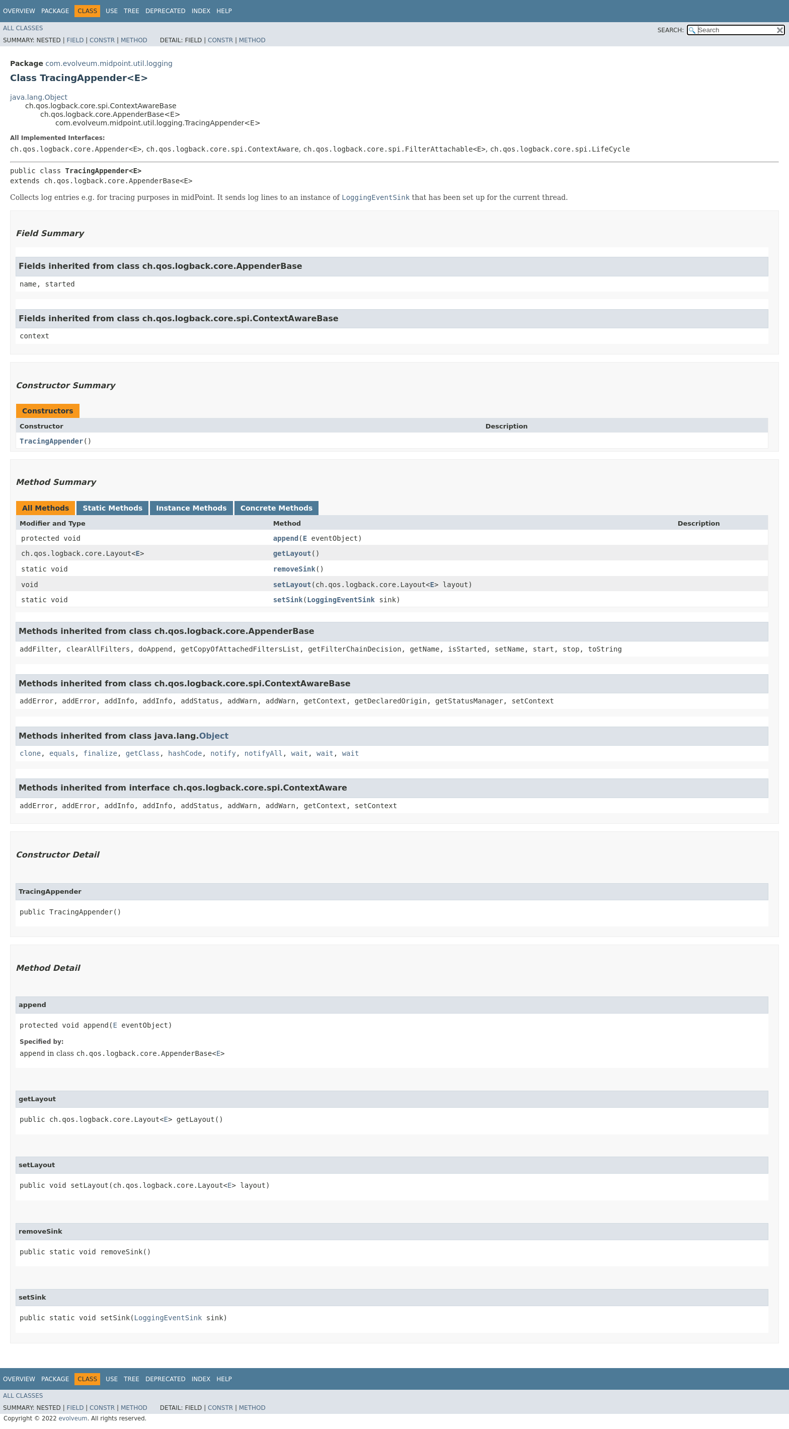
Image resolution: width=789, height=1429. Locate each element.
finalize (100, 753)
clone (30, 753)
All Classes (23, 28)
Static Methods (112, 508)
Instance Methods (191, 508)
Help (224, 11)
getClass (143, 753)
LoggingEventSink (341, 600)
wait (299, 753)
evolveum (72, 1418)
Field (75, 40)
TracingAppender (51, 441)
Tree (131, 11)
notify (223, 753)
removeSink (294, 569)
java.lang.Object (38, 97)
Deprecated (165, 11)
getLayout (292, 553)
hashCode (185, 753)
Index (201, 11)
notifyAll (264, 753)
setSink (288, 600)
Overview (19, 11)
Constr (102, 40)
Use (112, 11)
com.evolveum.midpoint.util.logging (109, 63)
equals (62, 753)
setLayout (292, 585)
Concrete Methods (277, 508)
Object (214, 736)
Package (55, 11)
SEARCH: (671, 30)
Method (134, 40)
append (286, 538)
